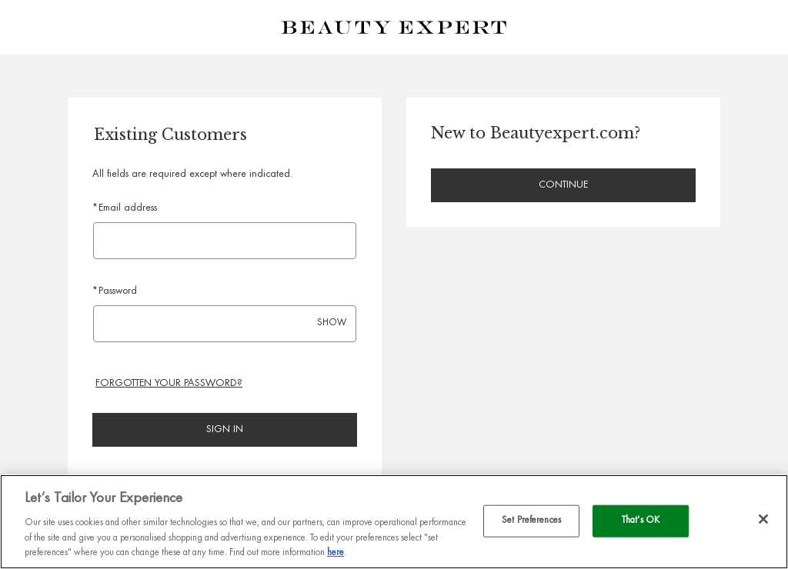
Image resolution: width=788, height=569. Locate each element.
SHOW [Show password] (331, 323)
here (335, 553)
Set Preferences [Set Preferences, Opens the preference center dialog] (531, 521)
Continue (563, 185)
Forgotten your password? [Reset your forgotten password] (168, 383)
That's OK (640, 521)
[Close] (763, 519)
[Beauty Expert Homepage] (394, 27)
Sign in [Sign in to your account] (224, 429)
